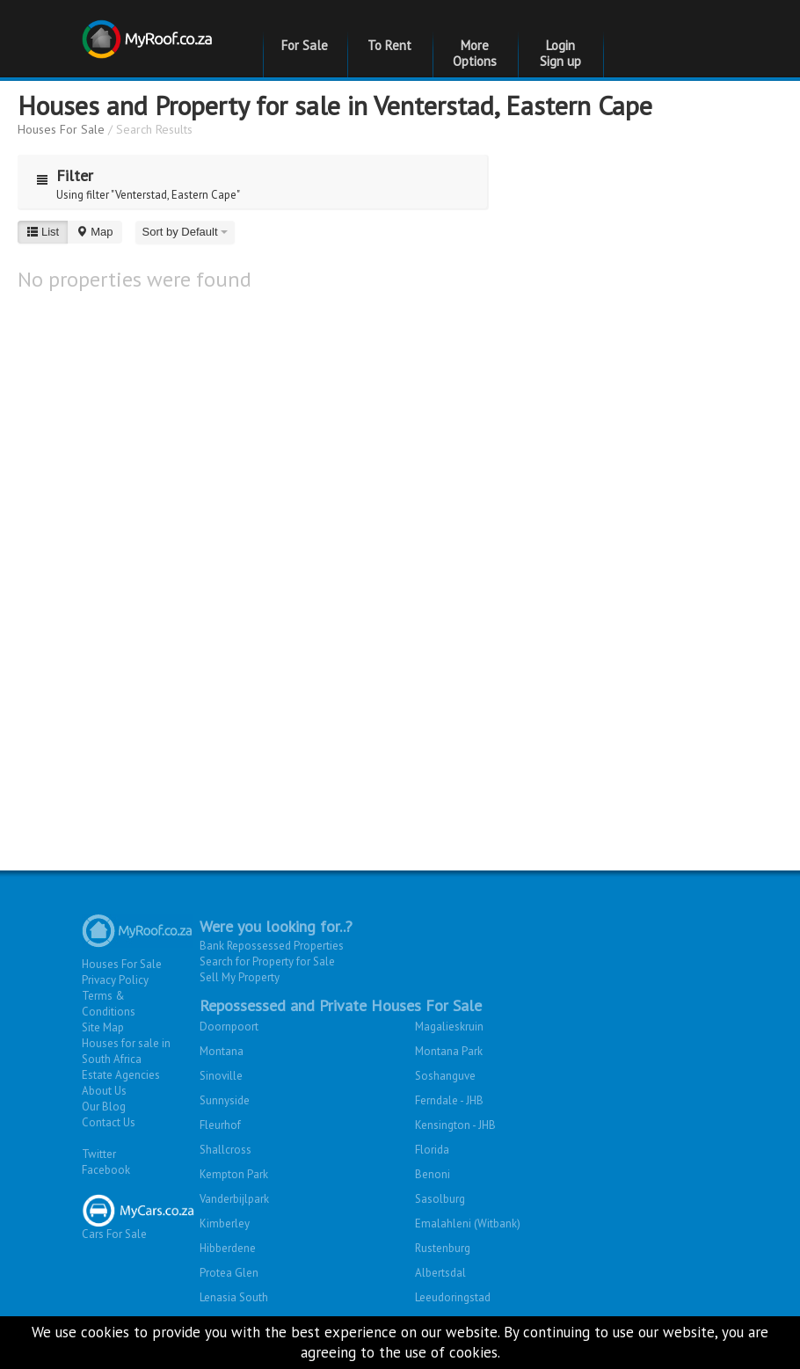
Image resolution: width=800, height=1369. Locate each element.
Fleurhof (220, 1125)
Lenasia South (234, 1297)
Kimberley (225, 1223)
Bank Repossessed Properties (272, 945)
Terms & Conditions (108, 1003)
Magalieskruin (449, 1026)
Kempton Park (234, 1174)
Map (94, 231)
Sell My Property (240, 977)
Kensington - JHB (455, 1125)
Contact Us (108, 1122)
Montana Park (449, 1051)
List (42, 231)
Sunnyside (225, 1100)
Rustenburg (442, 1248)
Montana (222, 1051)
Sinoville (221, 1075)
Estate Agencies (121, 1074)
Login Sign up (560, 53)
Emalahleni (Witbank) (467, 1223)
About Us (104, 1090)
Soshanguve (445, 1075)
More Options (475, 53)
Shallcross (225, 1149)
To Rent (389, 45)
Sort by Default (185, 231)
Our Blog (104, 1106)
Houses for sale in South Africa (126, 1051)
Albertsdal (440, 1272)
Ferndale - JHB (449, 1100)
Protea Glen (229, 1272)
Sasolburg (440, 1198)
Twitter (99, 1154)
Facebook (106, 1169)
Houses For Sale (61, 129)
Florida (432, 1149)
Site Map (103, 1027)
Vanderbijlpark (234, 1198)
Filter (60, 175)
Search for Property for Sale (267, 961)
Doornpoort (229, 1026)
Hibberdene (228, 1248)
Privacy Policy (115, 979)
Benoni (432, 1174)
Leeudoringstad (453, 1297)
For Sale (304, 45)
